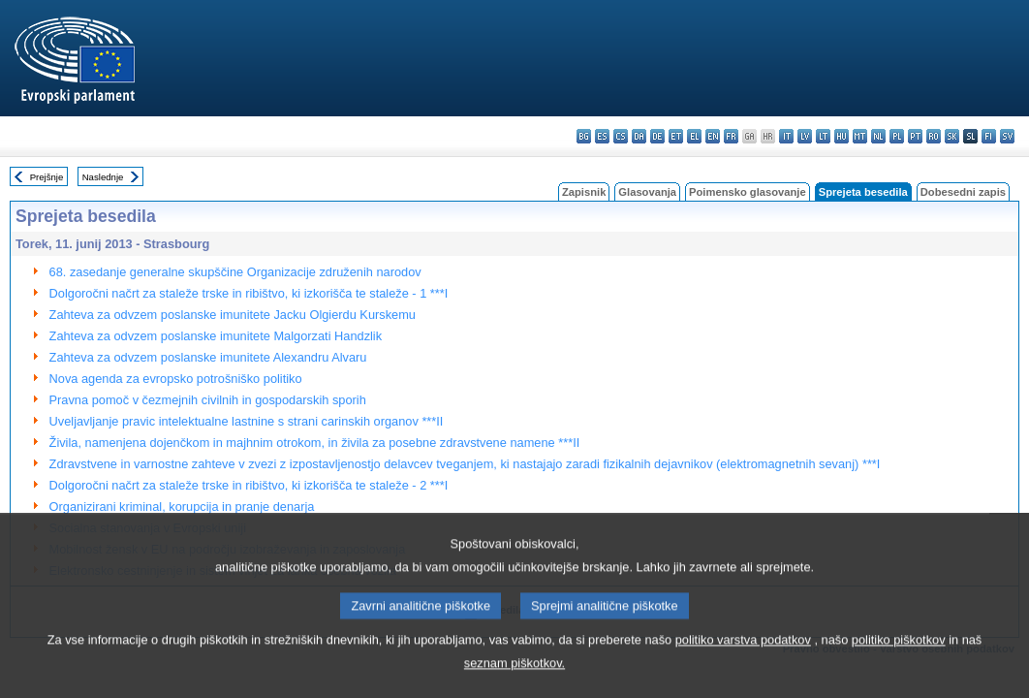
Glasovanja (647, 192)
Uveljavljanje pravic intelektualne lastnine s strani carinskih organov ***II (246, 421)
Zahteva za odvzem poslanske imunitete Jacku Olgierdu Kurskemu (232, 314)
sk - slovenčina (952, 136)
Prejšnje (47, 177)
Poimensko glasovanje (747, 192)
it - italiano (786, 136)
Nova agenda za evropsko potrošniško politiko (175, 378)
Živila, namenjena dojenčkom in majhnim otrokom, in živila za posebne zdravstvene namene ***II (314, 442)
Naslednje (103, 177)
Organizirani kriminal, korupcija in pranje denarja (182, 506)
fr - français (731, 136)
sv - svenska (1007, 136)
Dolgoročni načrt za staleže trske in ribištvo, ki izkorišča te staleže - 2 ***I (249, 485)
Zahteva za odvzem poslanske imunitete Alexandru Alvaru (208, 357)
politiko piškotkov (899, 660)
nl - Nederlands (878, 136)
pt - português (915, 136)
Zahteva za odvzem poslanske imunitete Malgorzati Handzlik (216, 336)
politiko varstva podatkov (743, 660)
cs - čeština (620, 136)
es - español (602, 136)
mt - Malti (860, 136)
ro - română (933, 136)
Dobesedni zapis (963, 192)
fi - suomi (989, 136)
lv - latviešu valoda (804, 136)
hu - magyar (841, 136)
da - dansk (639, 136)
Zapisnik (584, 192)
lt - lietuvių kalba (823, 136)
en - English (712, 136)
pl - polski (896, 136)
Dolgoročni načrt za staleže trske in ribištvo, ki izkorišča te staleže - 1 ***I (249, 293)
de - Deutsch (657, 136)
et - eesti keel (676, 136)
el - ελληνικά (694, 136)
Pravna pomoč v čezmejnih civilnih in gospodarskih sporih (207, 400)
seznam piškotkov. (514, 684)
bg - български (584, 136)
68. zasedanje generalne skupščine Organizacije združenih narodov (235, 272)
